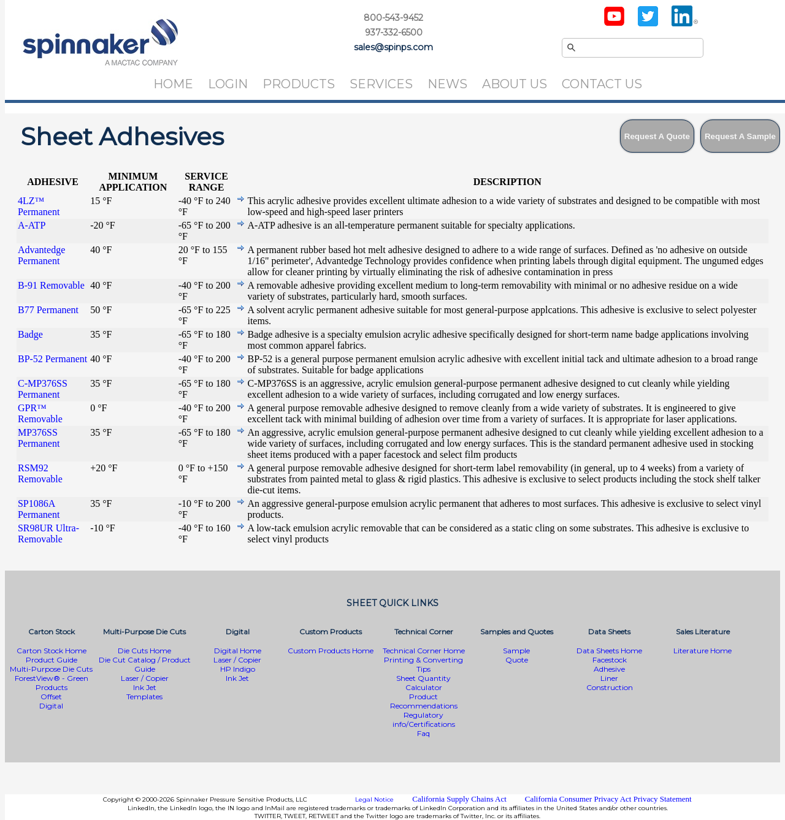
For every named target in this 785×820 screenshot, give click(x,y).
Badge (30, 334)
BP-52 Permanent (52, 359)
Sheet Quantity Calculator (423, 683)
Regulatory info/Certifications (423, 719)
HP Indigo (237, 669)
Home (173, 84)
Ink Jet (144, 687)
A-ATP (31, 225)
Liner (609, 678)
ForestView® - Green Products (51, 683)
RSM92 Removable (40, 473)
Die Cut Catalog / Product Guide (145, 664)
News (447, 84)
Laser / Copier (145, 678)
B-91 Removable (51, 285)
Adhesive (609, 669)
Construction (609, 687)
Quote (516, 659)
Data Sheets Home (609, 650)
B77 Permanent (48, 310)
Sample (516, 650)
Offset (51, 696)
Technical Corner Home (424, 650)
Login (228, 84)
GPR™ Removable (40, 413)
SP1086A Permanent (38, 509)
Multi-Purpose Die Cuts (51, 669)
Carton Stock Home (51, 650)
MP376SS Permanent (38, 438)
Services (381, 84)
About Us (514, 84)
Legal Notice (374, 799)
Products (298, 84)
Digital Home (237, 650)
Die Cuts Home (144, 650)
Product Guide (51, 659)
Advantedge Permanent (41, 255)
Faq (423, 733)
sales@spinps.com (393, 47)
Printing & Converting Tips (423, 664)
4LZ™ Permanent (38, 206)
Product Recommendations (424, 701)
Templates (144, 696)
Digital (51, 705)
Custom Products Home (330, 650)
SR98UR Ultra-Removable (48, 533)
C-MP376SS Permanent (42, 389)
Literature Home (702, 650)
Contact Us (602, 84)
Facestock (609, 659)
